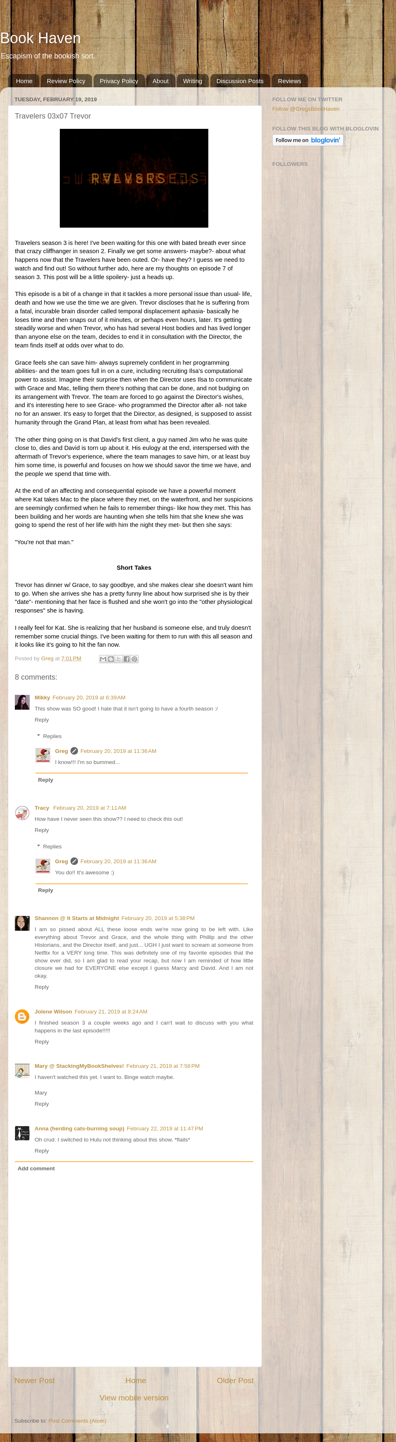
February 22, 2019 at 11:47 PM (165, 1128)
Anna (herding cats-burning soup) (80, 1128)
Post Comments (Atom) (77, 1421)
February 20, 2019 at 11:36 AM (118, 751)
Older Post (235, 1380)
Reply (42, 720)
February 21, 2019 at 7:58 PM (162, 1066)
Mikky (42, 697)
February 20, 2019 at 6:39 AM (89, 697)
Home (24, 80)
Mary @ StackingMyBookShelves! (79, 1066)
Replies (52, 736)
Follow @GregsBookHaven (305, 109)
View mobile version (134, 1397)
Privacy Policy (119, 80)
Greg (61, 751)
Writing (192, 80)
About (161, 80)
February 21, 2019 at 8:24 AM (111, 1012)
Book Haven (40, 38)
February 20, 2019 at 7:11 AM (89, 808)
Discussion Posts (240, 80)
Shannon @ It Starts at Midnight (77, 918)
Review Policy (66, 80)
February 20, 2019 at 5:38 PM (157, 918)
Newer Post (34, 1380)
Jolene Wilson (53, 1012)
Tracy (43, 808)
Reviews (290, 80)
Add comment (36, 1168)
